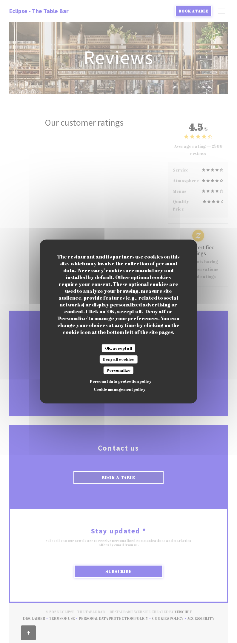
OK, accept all (118, 348)
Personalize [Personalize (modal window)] (118, 370)
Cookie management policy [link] (119, 389)
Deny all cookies (118, 359)
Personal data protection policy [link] (120, 381)
